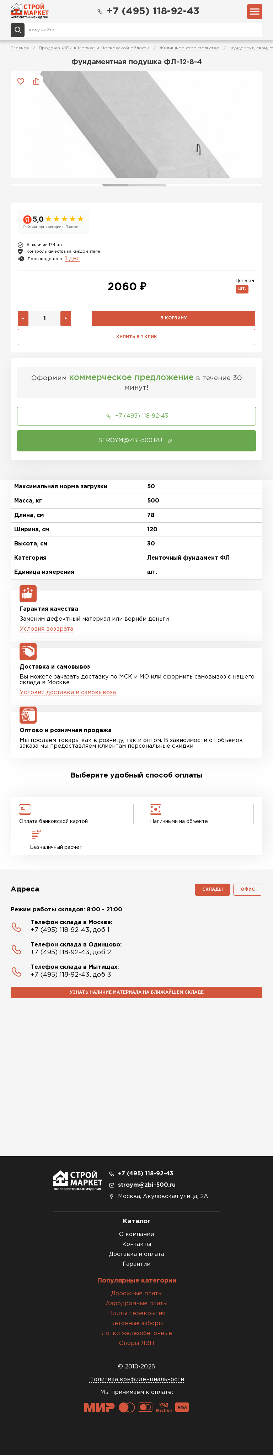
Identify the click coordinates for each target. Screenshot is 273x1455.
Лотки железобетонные (136, 1333)
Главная (20, 48)
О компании (136, 1234)
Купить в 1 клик (136, 337)
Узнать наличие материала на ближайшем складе (137, 992)
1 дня (72, 258)
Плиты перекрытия (136, 1313)
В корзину (173, 318)
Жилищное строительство (189, 48)
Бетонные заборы (136, 1323)
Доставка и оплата (136, 1254)
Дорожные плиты (136, 1293)
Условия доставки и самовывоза (68, 692)
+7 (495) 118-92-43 (148, 11)
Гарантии (136, 1264)
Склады (212, 889)
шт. (242, 289)
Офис (248, 889)
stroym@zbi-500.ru (147, 1185)
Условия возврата (46, 629)
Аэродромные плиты (136, 1303)
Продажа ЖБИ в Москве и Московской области (94, 48)
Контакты (136, 1244)
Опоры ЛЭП (136, 1343)
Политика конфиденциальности (136, 1379)
